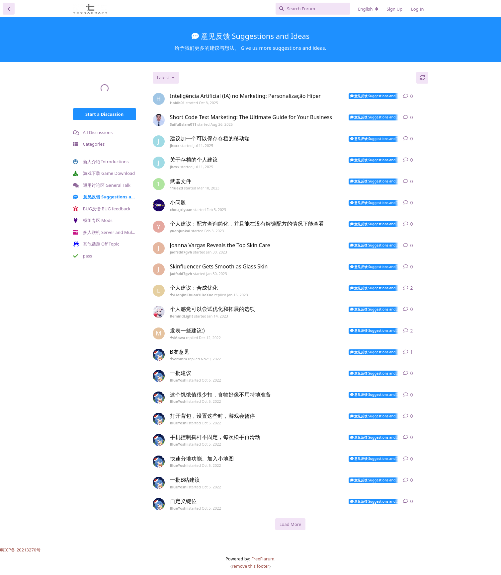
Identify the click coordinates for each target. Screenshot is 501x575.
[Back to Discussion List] (9, 9)
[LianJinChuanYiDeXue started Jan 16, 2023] (159, 291)
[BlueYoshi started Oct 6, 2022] (159, 376)
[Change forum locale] (368, 9)
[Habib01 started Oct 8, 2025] (159, 99)
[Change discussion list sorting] (166, 78)
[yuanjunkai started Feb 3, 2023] (159, 227)
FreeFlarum (262, 559)
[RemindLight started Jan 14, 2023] (159, 312)
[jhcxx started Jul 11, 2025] (159, 141)
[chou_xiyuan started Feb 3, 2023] (159, 205)
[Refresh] (422, 78)
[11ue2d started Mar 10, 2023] (159, 184)
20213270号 (29, 550)
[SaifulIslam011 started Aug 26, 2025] (159, 120)
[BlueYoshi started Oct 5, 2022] (159, 355)
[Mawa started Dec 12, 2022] (159, 333)
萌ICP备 (8, 550)
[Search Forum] (313, 9)
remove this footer (250, 566)
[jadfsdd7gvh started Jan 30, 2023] (159, 248)
